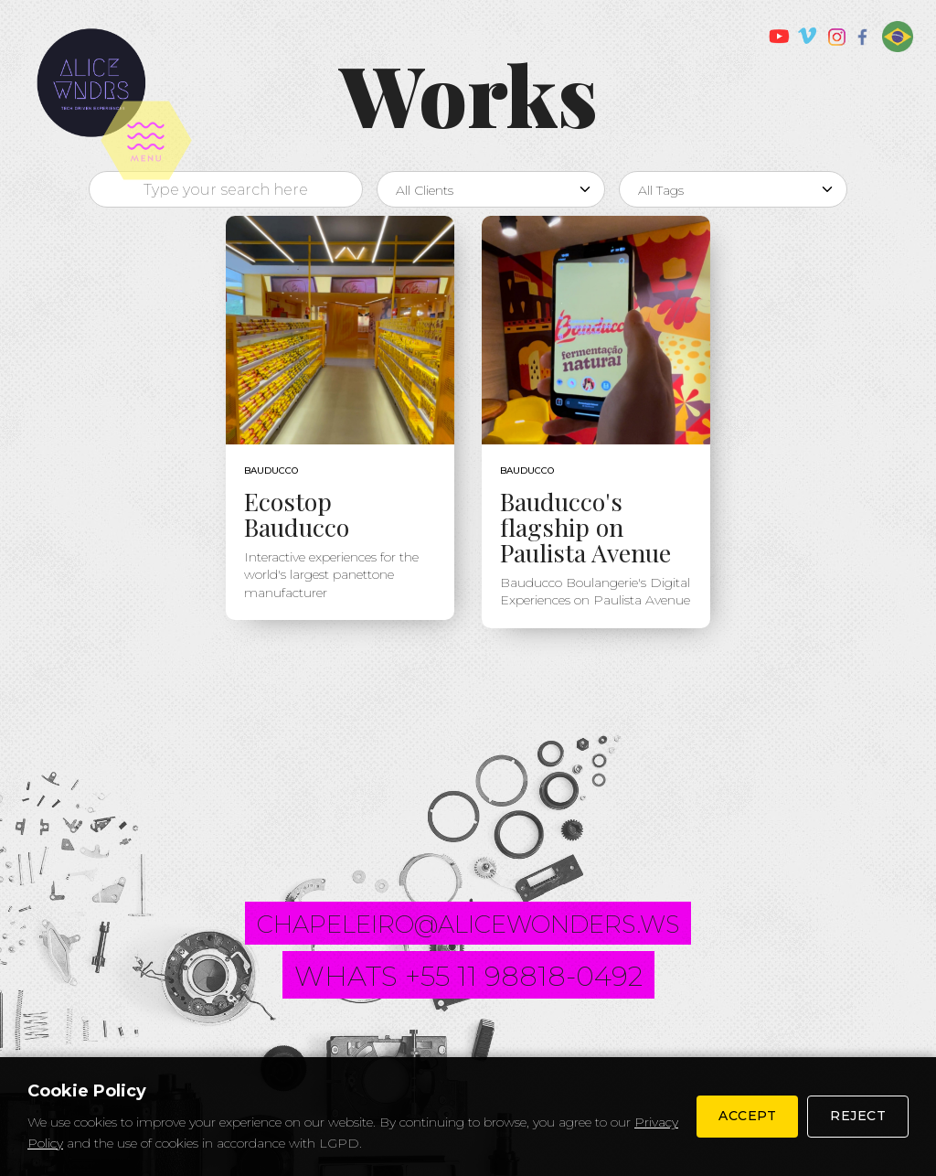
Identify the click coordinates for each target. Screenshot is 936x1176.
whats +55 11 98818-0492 (468, 976)
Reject (858, 1115)
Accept (747, 1115)
